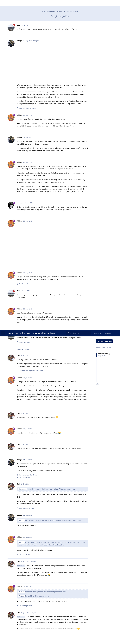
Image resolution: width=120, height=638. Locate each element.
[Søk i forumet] (78, 3)
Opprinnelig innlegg (103, 17)
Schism (22, 236)
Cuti (22, 190)
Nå (97, 54)
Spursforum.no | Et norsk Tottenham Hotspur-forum (32, 2)
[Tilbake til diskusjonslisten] (3, 3)
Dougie (23, 159)
